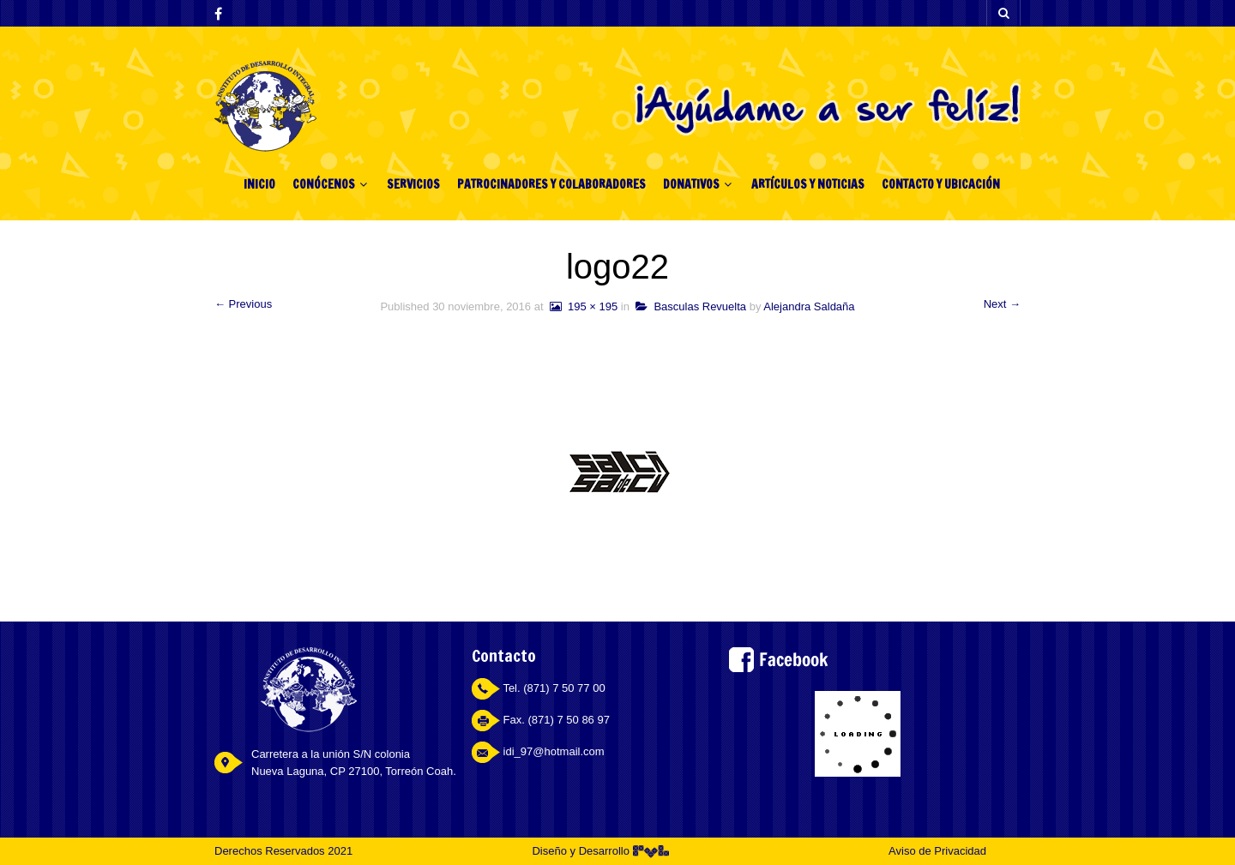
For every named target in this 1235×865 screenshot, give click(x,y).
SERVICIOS (413, 184)
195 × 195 (582, 306)
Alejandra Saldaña (808, 306)
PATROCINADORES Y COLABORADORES (551, 184)
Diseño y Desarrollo (600, 850)
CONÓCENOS (323, 184)
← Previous (243, 303)
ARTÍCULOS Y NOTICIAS (807, 184)
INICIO (259, 184)
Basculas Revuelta (691, 306)
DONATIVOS (691, 184)
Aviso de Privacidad (937, 850)
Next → (1002, 303)
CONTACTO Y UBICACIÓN (941, 184)
